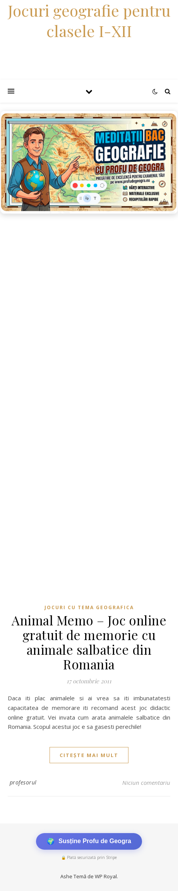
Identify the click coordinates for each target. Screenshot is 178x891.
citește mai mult (89, 755)
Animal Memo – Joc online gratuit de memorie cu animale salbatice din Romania (89, 642)
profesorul (23, 782)
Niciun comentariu (146, 782)
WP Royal (106, 876)
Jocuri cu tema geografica (89, 607)
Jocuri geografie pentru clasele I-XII (89, 20)
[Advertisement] (89, 310)
